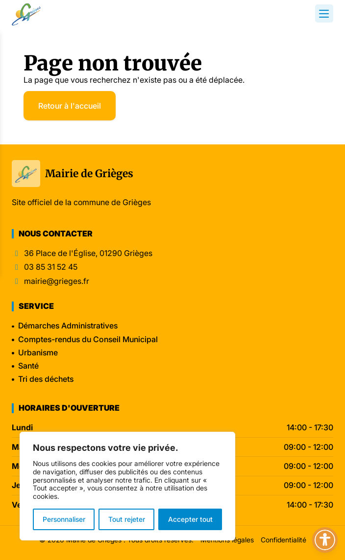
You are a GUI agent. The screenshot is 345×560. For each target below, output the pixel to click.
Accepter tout (190, 519)
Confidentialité (283, 540)
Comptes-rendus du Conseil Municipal (88, 339)
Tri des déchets (46, 379)
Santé (28, 366)
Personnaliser (64, 519)
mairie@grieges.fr (56, 281)
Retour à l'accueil (69, 106)
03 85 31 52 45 (50, 267)
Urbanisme (38, 352)
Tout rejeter (126, 519)
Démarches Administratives (68, 325)
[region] (127, 486)
